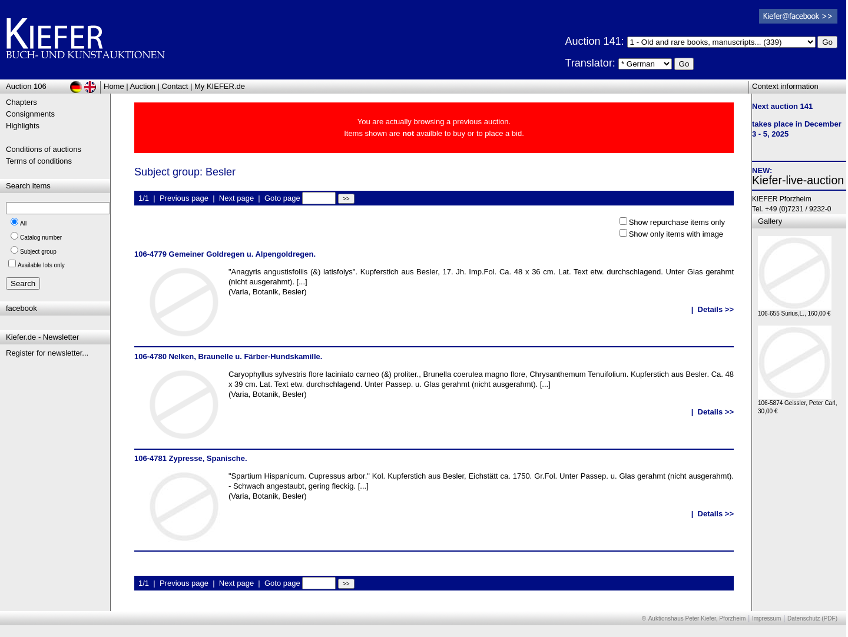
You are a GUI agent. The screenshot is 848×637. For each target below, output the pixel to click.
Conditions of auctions (43, 149)
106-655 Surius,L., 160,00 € (795, 310)
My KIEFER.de (219, 86)
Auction (142, 86)
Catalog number (41, 237)
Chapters (21, 102)
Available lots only (41, 265)
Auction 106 (26, 86)
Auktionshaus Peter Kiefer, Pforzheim (697, 618)
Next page (236, 198)
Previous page (184, 198)
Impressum (766, 618)
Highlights (22, 125)
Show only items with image (676, 234)
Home (114, 86)
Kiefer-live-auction (798, 180)
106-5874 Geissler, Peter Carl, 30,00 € (797, 404)
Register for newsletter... (47, 353)
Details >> (716, 309)
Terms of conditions (39, 161)
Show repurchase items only (677, 222)
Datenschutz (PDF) (812, 618)
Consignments (30, 114)
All (23, 223)
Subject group (38, 251)
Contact (175, 86)
